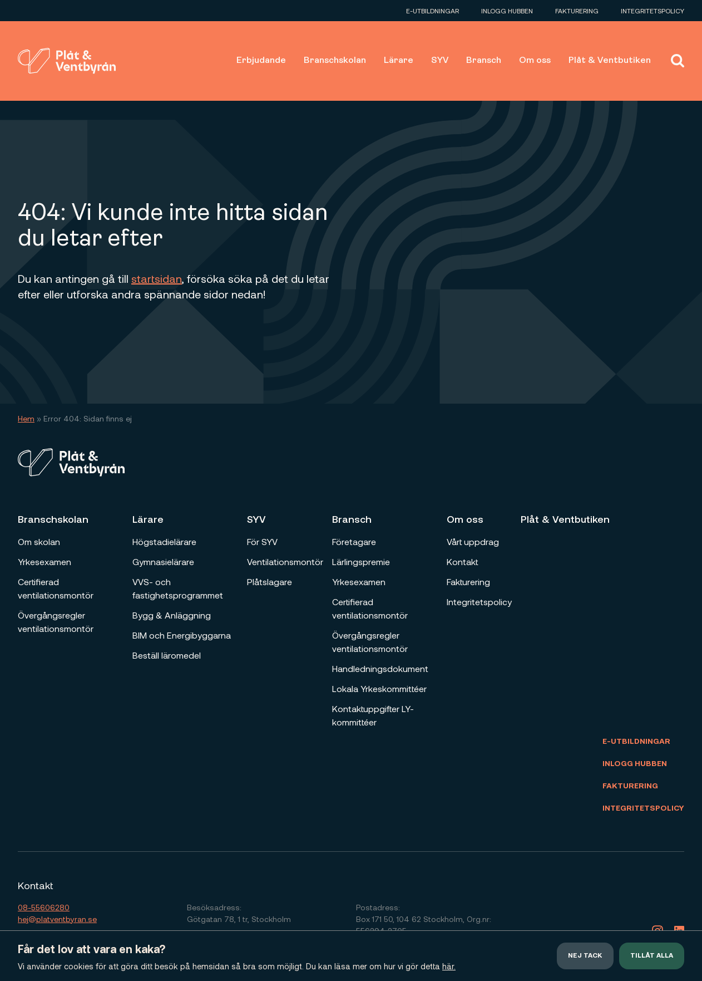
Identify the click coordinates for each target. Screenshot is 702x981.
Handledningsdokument (380, 668)
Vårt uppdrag (473, 541)
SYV (439, 60)
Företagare (354, 541)
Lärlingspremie (361, 561)
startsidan (156, 278)
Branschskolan (335, 60)
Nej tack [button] (585, 956)
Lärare (398, 60)
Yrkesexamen (44, 561)
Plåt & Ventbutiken (609, 60)
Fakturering (577, 10)
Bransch (483, 60)
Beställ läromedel (166, 655)
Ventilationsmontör (285, 561)
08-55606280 (44, 907)
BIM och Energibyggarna (181, 635)
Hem (26, 418)
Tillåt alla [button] (651, 956)
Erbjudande (261, 60)
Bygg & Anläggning (171, 615)
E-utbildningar (432, 10)
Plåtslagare (269, 581)
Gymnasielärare (163, 561)
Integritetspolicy (652, 10)
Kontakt (462, 561)
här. (449, 966)
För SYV (262, 541)
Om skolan (39, 541)
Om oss (535, 60)
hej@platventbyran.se (57, 919)
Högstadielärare (164, 541)
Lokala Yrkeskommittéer (379, 688)
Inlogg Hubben (507, 10)
